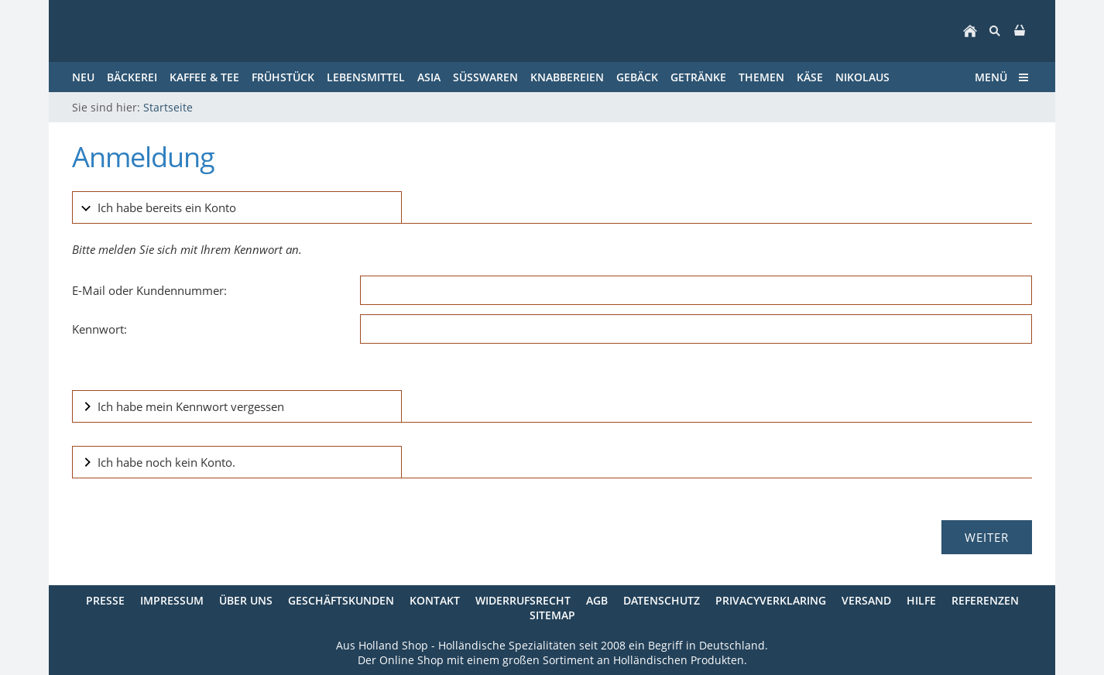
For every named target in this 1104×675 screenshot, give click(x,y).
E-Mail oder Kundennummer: (149, 290)
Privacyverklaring (770, 600)
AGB (597, 600)
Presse (105, 600)
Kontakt (435, 600)
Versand (866, 600)
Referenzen (985, 600)
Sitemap (552, 615)
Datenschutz (661, 600)
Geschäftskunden (341, 600)
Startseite (168, 107)
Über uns (246, 600)
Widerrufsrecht (523, 600)
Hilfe (921, 600)
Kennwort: (99, 329)
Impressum (172, 600)
